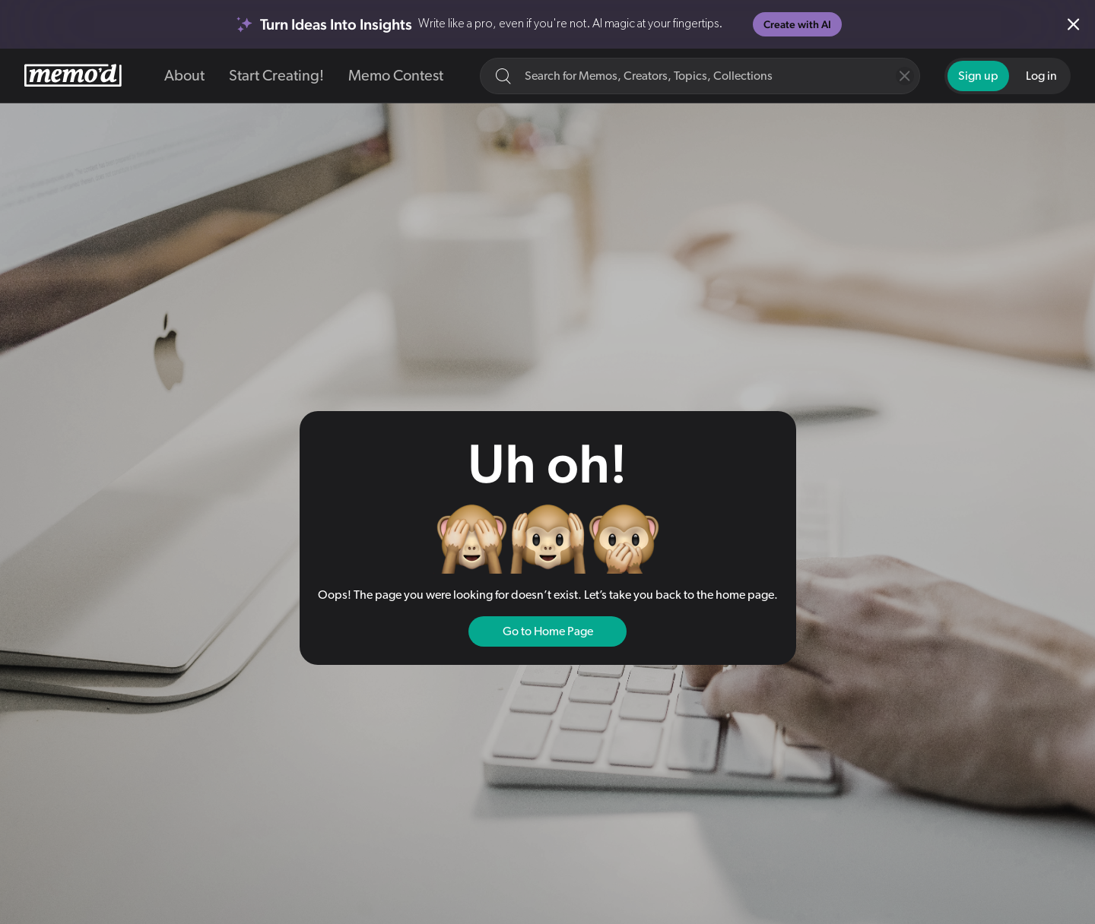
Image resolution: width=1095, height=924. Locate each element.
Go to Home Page (548, 631)
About (184, 76)
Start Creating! (276, 76)
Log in (1041, 76)
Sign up (978, 76)
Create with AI (797, 24)
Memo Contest (395, 76)
